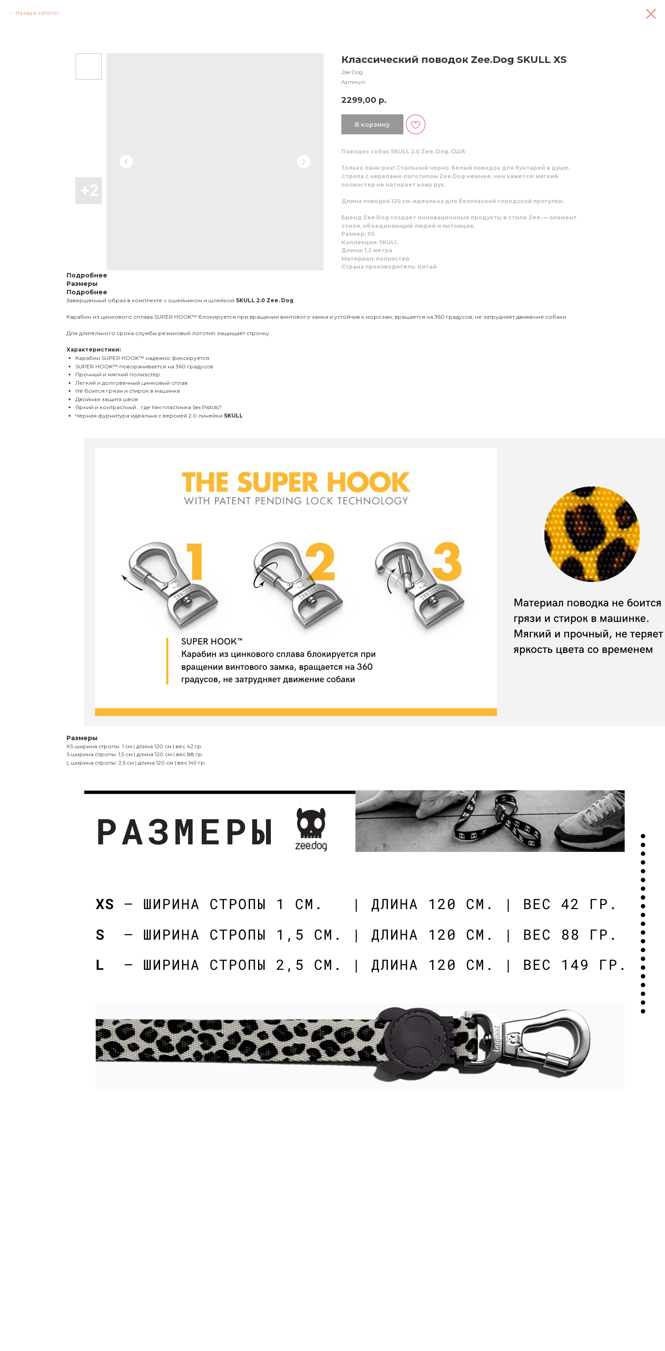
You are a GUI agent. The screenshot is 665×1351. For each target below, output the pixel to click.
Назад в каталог (37, 12)
